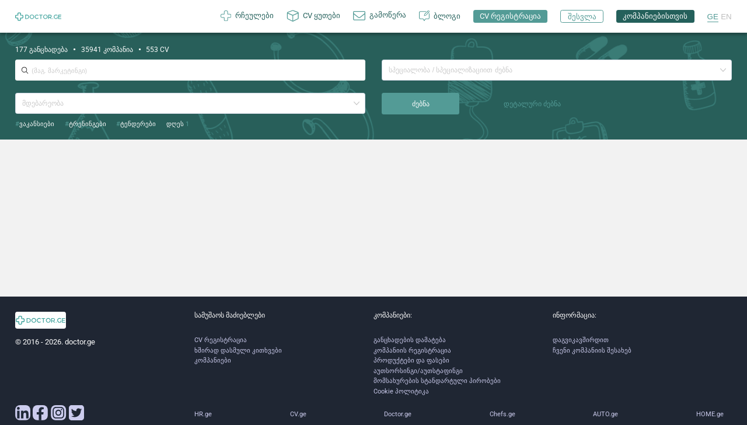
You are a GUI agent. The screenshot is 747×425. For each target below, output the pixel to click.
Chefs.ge (502, 414)
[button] (723, 70)
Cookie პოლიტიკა (401, 391)
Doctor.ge (397, 414)
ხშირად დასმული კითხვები (238, 350)
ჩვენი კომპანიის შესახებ (592, 350)
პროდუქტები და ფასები (411, 360)
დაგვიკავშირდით (581, 340)
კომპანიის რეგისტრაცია (412, 350)
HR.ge (203, 414)
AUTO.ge (605, 414)
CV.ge (298, 414)
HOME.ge (710, 414)
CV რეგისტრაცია (220, 340)
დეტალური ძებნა (532, 103)
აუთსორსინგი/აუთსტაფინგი (418, 371)
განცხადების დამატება (410, 340)
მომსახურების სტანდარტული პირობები (437, 381)
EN (726, 16)
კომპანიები (212, 360)
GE (712, 16)
